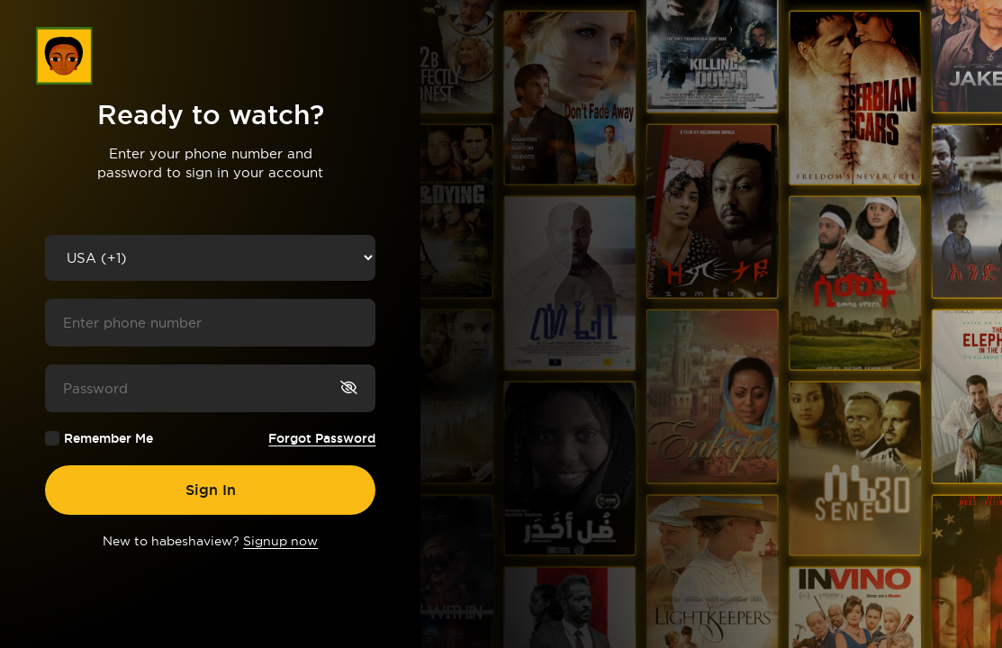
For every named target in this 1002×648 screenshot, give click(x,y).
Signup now (280, 541)
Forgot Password (321, 438)
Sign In (210, 490)
